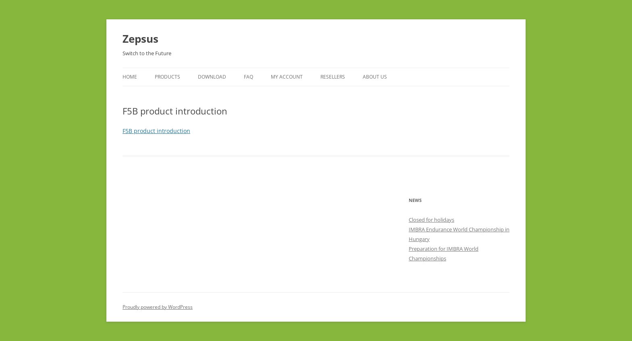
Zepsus (140, 38)
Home (130, 76)
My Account (287, 76)
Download (212, 76)
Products (167, 76)
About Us (375, 76)
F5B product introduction (156, 131)
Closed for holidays (431, 219)
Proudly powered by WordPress (158, 307)
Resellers (332, 76)
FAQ (248, 76)
